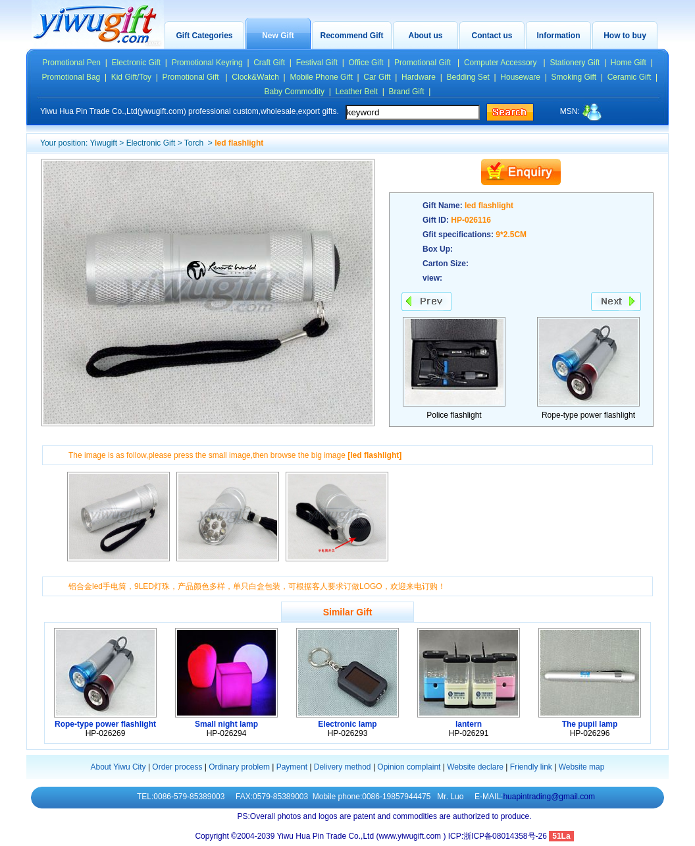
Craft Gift (269, 62)
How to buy (625, 35)
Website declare (475, 767)
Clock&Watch (255, 77)
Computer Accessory (501, 62)
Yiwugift (103, 143)
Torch (195, 143)
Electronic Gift (136, 62)
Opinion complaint (408, 767)
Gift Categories (204, 35)
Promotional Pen (71, 62)
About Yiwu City (118, 767)
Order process (177, 767)
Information (558, 35)
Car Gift (376, 77)
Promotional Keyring (207, 62)
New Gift (278, 35)
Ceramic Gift (629, 77)
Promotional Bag (71, 77)
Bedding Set (468, 77)
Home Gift (628, 62)
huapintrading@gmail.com (549, 796)
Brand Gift (407, 91)
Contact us (491, 35)
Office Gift (365, 62)
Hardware (418, 77)
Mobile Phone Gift (321, 77)
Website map (582, 767)
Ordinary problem (239, 767)
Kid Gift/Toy (131, 77)
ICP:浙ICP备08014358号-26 (498, 836)
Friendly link (531, 767)
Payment (291, 767)
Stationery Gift (575, 62)
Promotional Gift (423, 62)
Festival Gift (317, 62)
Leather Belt (356, 91)
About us (426, 35)
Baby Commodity (294, 91)
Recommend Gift (351, 35)
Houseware (520, 77)
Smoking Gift (574, 77)
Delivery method (342, 767)
